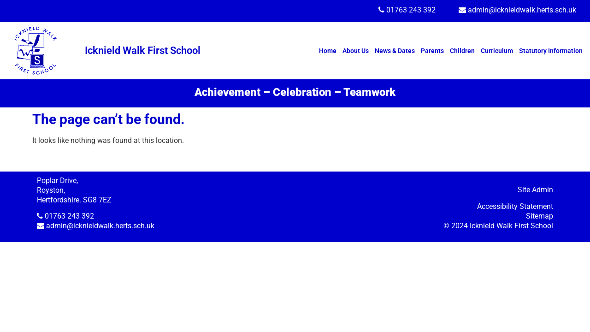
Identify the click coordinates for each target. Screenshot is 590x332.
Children (462, 50)
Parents (432, 50)
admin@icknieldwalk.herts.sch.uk (522, 10)
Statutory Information (551, 50)
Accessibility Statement (515, 206)
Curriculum (497, 50)
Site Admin (535, 189)
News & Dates (395, 50)
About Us (355, 50)
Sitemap (539, 216)
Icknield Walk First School (143, 50)
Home (327, 50)
